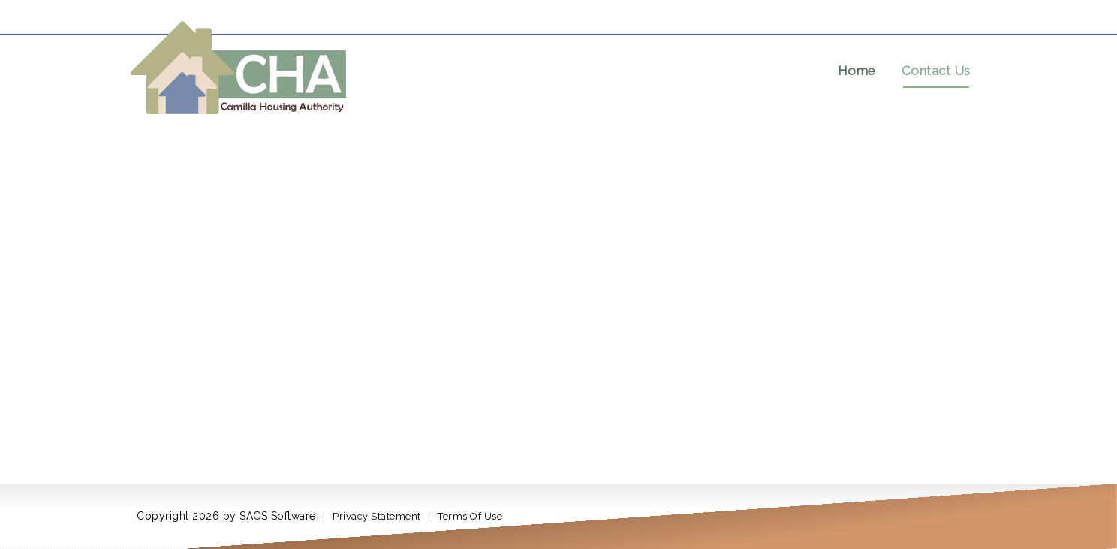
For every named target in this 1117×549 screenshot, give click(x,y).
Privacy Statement (377, 516)
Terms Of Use (470, 516)
